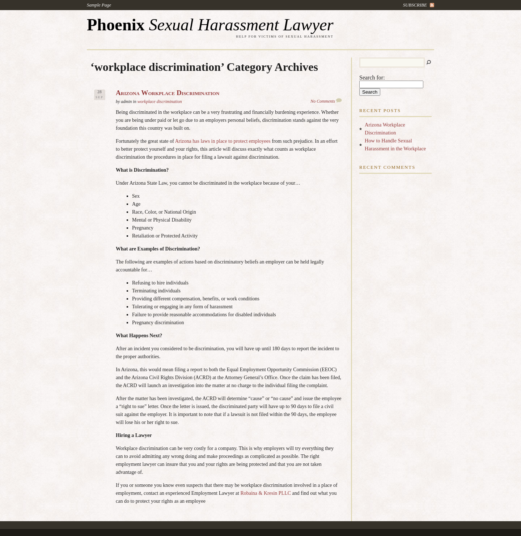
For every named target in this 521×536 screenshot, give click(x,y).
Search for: (372, 77)
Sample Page (99, 5)
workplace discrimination (159, 101)
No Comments (322, 101)
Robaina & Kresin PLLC (265, 493)
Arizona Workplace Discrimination (167, 93)
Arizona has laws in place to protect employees (223, 141)
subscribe (415, 5)
